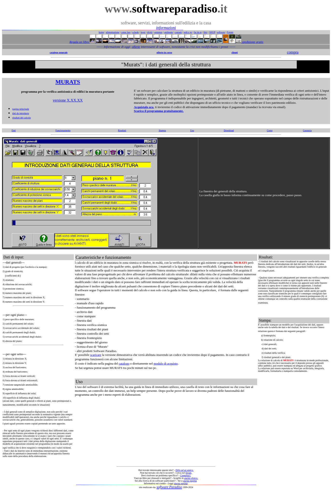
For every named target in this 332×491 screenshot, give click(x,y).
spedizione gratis (252, 42)
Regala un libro (80, 42)
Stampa (162, 130)
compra (292, 52)
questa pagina (190, 480)
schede (135, 32)
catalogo (124, 363)
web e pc (188, 32)
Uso (192, 130)
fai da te (198, 32)
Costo (269, 130)
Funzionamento (63, 130)
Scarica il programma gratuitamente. (159, 111)
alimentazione (112, 32)
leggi (143, 32)
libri (205, 32)
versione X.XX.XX (68, 100)
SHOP (212, 32)
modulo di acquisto (166, 363)
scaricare (95, 355)
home (101, 32)
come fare (126, 32)
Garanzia (307, 130)
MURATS (67, 82)
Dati (14, 130)
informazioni (166, 28)
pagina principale (20, 109)
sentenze (158, 32)
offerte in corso (164, 52)
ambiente (168, 32)
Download (229, 130)
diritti (149, 32)
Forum (230, 32)
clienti (234, 52)
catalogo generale (59, 52)
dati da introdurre (20, 113)
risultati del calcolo (21, 117)
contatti (178, 32)
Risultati (122, 130)
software (221, 32)
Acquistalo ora (143, 107)
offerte (136, 46)
